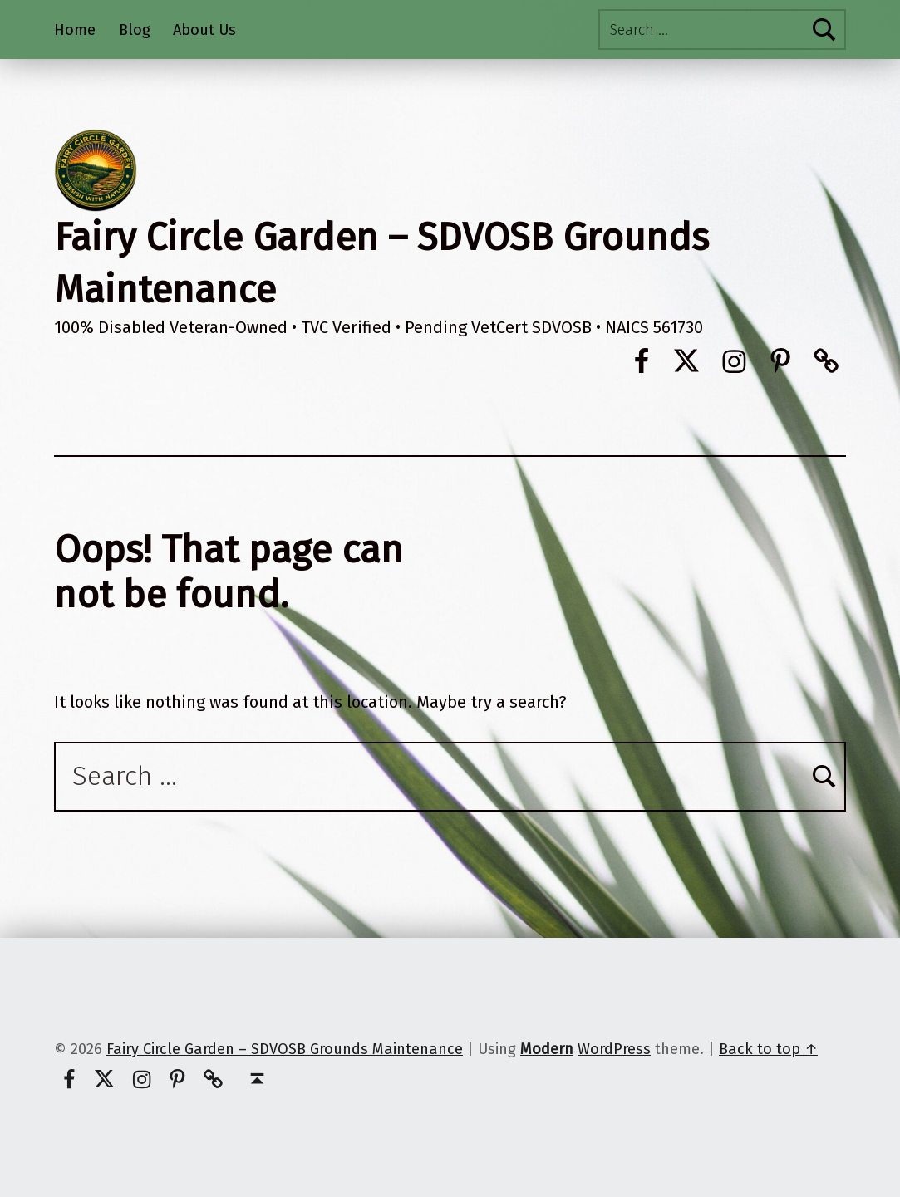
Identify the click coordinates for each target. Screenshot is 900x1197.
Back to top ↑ (768, 1049)
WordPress (614, 1049)
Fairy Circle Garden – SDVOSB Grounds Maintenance (284, 1049)
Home (75, 30)
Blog (134, 30)
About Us (204, 30)
